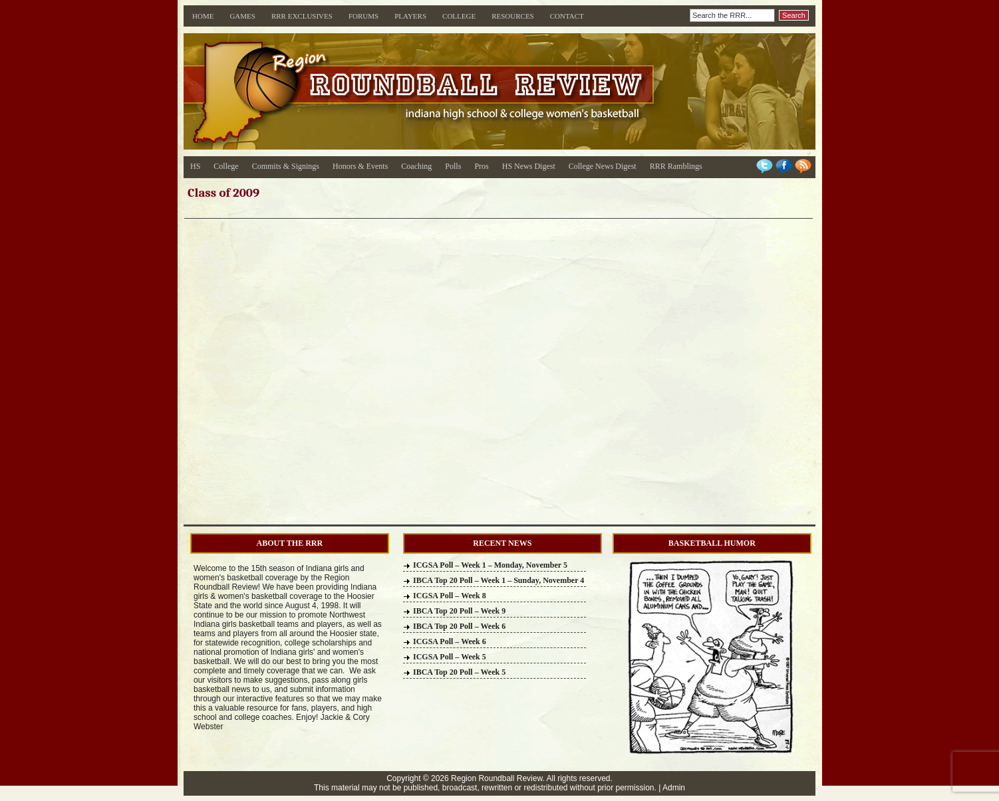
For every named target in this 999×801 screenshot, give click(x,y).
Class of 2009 (223, 192)
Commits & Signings (285, 166)
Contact (567, 16)
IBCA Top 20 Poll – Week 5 (459, 672)
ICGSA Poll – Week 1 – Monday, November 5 (490, 565)
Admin (673, 787)
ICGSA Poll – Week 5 (449, 656)
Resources (513, 16)
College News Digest (603, 166)
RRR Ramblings (676, 166)
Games (242, 16)
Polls (453, 166)
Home (203, 16)
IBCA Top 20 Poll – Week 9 (459, 611)
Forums (363, 16)
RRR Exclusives (302, 16)
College (459, 16)
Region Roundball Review (496, 778)
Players (410, 16)
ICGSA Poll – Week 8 (449, 595)
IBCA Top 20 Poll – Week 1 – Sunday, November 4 (498, 580)
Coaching (416, 166)
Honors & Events (360, 166)
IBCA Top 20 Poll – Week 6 (459, 626)
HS (195, 166)
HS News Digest (528, 166)
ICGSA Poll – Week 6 (449, 641)
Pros (481, 166)
